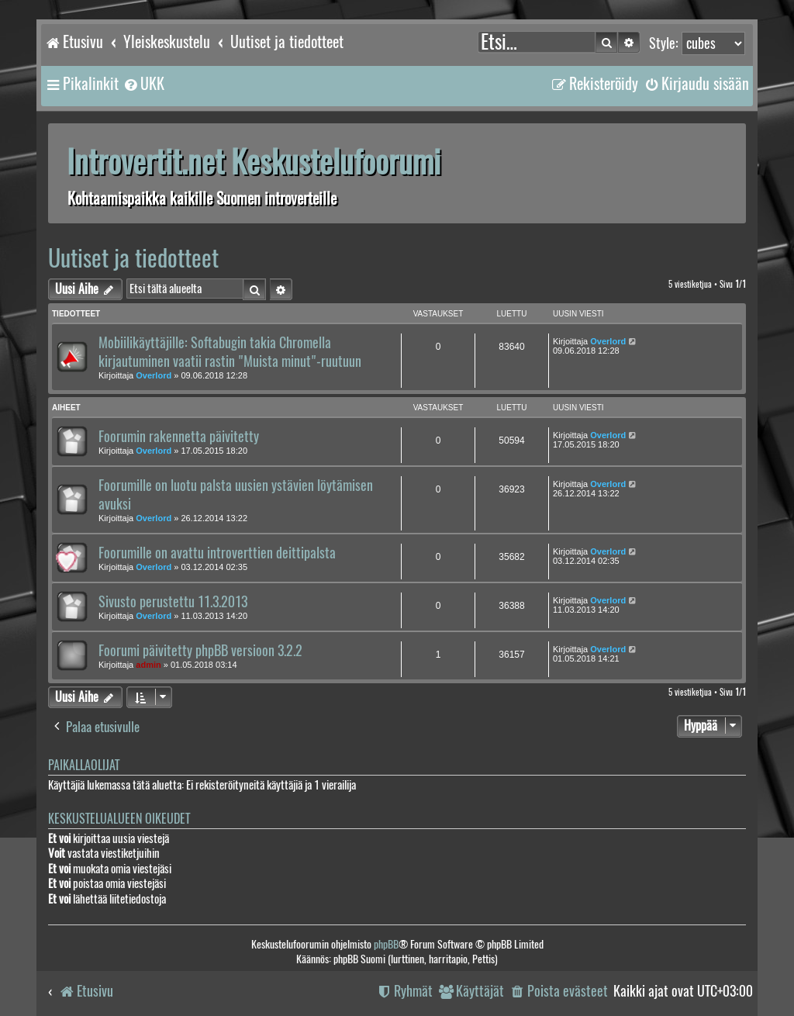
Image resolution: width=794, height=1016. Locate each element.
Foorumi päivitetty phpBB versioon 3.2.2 (200, 650)
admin (148, 664)
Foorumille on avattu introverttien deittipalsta (217, 553)
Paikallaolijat (83, 765)
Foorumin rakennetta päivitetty (178, 436)
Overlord (153, 375)
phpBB (386, 944)
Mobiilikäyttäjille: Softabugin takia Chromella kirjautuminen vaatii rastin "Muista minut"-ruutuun (229, 352)
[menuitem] (143, 84)
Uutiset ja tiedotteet (133, 258)
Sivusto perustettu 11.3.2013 (172, 602)
